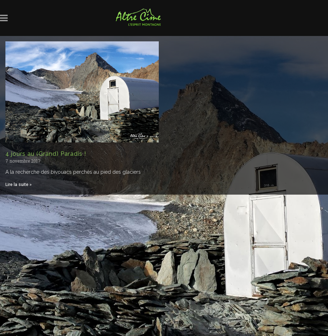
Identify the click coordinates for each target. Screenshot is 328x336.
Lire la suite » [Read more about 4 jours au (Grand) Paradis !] (18, 184)
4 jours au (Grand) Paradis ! (45, 153)
